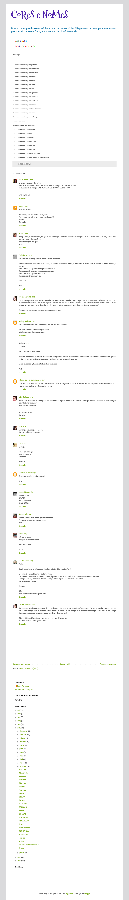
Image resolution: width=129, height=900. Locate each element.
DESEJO (22, 797)
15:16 (23, 443)
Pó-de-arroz (23, 835)
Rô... (20, 443)
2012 (19, 728)
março (22, 763)
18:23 (25, 534)
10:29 (30, 255)
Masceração (23, 773)
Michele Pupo (24, 397)
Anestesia (22, 776)
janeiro (22, 853)
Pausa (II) (22, 770)
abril (21, 759)
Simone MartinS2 (25, 297)
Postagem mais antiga (108, 664)
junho (22, 752)
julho (22, 749)
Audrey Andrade (25, 321)
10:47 (31, 561)
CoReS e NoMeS (39, 15)
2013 (19, 724)
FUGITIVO (22, 804)
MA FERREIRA (23, 180)
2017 (19, 710)
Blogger (87, 894)
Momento (22, 783)
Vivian (21, 206)
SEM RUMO (23, 817)
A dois (21, 841)
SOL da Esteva (24, 561)
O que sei (22, 780)
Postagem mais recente (21, 664)
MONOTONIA (24, 831)
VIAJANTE (22, 811)
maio (22, 756)
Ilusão (21, 824)
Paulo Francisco (23, 686)
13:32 (31, 397)
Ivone (21, 233)
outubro (23, 738)
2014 (19, 721)
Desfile (21, 793)
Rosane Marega (24, 492)
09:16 (26, 233)
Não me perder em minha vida (30, 380)
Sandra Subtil (23, 514)
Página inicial (65, 664)
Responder (22, 199)
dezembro (23, 731)
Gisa (20, 426)
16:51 (34, 473)
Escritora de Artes (25, 473)
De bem (22, 800)
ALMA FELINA (24, 821)
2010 (19, 861)
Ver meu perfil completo (24, 689)
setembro (23, 742)
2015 (19, 717)
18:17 (32, 492)
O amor (22, 787)
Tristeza (22, 838)
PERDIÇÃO (23, 807)
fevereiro (23, 766)
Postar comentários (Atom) (28, 668)
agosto (22, 745)
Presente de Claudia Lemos (29, 845)
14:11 (33, 605)
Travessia (22, 790)
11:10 (33, 321)
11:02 (33, 297)
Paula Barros (23, 255)
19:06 (31, 514)
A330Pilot (69, 894)
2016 (19, 714)
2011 (19, 857)
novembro (23, 735)
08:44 (31, 180)
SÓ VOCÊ (22, 814)
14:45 (24, 426)
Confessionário (24, 828)
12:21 (27, 343)
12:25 (43, 380)
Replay (21, 848)
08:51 (25, 206)
